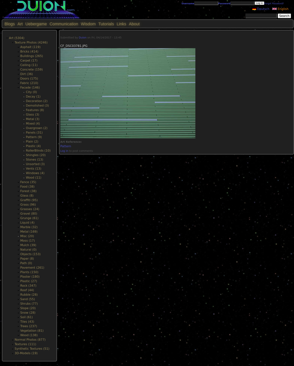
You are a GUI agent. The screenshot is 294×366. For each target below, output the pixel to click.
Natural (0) (28, 249)
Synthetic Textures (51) (32, 348)
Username (188, 3)
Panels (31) (34, 132)
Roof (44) (27, 290)
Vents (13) (33, 168)
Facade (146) (30, 87)
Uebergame (36, 24)
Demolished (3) (37, 105)
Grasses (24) (29, 209)
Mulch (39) (28, 245)
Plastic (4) (33, 146)
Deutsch (260, 9)
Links (121, 24)
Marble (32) (29, 227)
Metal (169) (29, 231)
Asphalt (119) (30, 47)
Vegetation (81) (32, 330)
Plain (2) (32, 141)
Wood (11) (33, 177)
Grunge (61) (29, 218)
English (280, 9)
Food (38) (27, 186)
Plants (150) (29, 272)
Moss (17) (27, 240)
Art (20, 24)
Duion (82, 37)
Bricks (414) (29, 51)
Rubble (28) (29, 294)
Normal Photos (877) (30, 339)
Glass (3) (32, 114)
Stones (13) (34, 159)
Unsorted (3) (35, 164)
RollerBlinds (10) (38, 150)
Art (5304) (16, 38)
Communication (64, 24)
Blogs (9, 24)
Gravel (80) (28, 213)
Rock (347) (28, 285)
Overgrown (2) (36, 128)
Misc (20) (27, 236)
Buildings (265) (31, 56)
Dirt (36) (26, 74)
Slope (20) (28, 308)
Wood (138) (29, 335)
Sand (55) (27, 299)
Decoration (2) (37, 101)
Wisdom (88, 24)
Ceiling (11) (29, 65)
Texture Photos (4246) (31, 42)
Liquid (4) (27, 222)
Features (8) (35, 110)
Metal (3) (32, 119)
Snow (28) (27, 312)
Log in (64, 150)
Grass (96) (28, 204)
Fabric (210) (29, 83)
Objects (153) (30, 254)
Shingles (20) (36, 155)
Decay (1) (33, 96)
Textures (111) (25, 344)
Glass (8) (27, 195)
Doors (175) (29, 78)
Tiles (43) (27, 321)
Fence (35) (28, 182)
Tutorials (106, 24)
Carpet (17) (29, 60)
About (134, 24)
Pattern (65, 146)
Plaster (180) (30, 276)
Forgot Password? (274, 3)
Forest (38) (28, 191)
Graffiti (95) (29, 200)
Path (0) (26, 263)
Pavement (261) (32, 267)
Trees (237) (28, 326)
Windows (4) (35, 173)
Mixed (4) (33, 123)
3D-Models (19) (26, 353)
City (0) (31, 92)
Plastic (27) (28, 281)
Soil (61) (26, 317)
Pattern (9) (34, 137)
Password (224, 3)
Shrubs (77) (29, 303)
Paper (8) (27, 258)
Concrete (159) (31, 69)
